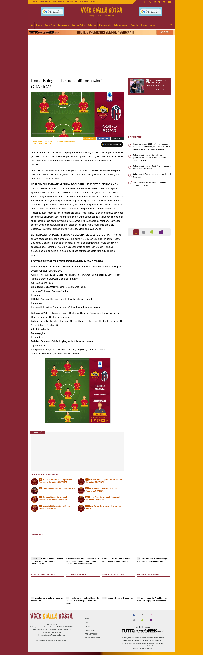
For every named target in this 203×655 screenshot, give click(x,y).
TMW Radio (45, 2)
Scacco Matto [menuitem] (78, 25)
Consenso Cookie (92, 638)
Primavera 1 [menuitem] (105, 25)
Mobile (88, 619)
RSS (86, 622)
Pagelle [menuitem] (134, 25)
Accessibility (91, 630)
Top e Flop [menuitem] (50, 25)
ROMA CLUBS (58, 2)
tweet (117, 138)
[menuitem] (32, 25)
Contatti (89, 626)
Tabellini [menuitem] (92, 25)
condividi (103, 138)
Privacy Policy (91, 634)
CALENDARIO (72, 2)
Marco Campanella (41, 144)
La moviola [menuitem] (63, 25)
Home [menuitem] (39, 25)
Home (34, 2)
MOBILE (94, 2)
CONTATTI (84, 2)
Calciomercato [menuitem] (120, 25)
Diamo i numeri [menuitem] (148, 25)
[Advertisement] (149, 346)
